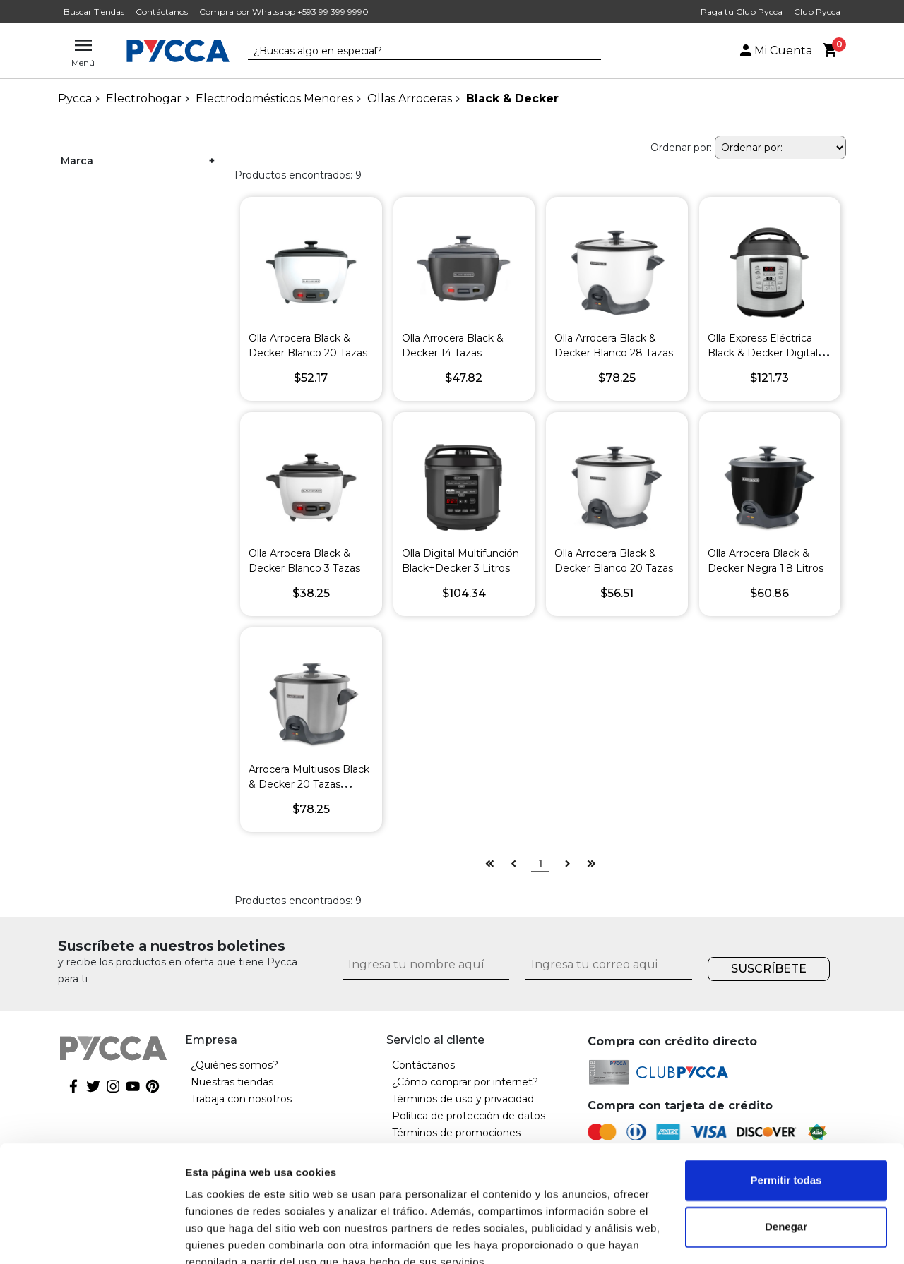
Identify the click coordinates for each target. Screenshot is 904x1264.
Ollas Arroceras (409, 98)
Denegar (786, 1161)
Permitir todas (786, 1115)
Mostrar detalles (226, 1236)
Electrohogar (144, 98)
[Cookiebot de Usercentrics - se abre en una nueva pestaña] (91, 1236)
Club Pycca (817, 11)
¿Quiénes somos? (234, 1065)
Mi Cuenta (774, 50)
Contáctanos (162, 11)
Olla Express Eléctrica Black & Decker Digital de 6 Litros (763, 353)
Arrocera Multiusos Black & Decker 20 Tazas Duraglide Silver (309, 784)
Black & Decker (512, 98)
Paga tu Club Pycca (742, 11)
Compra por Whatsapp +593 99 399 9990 (284, 11)
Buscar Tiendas (94, 11)
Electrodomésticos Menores (274, 98)
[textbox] (414, 51)
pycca (75, 98)
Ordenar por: (681, 147)
